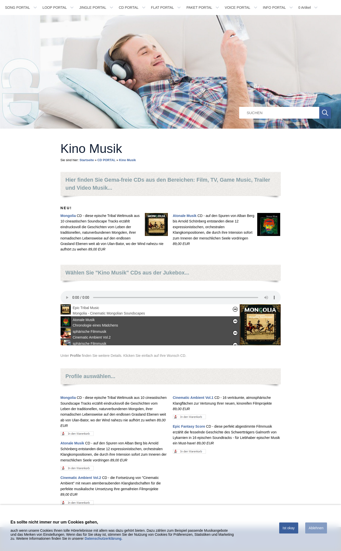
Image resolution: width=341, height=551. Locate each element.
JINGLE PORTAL (92, 8)
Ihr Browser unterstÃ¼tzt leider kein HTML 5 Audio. (171, 297)
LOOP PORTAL (55, 8)
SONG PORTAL (17, 8)
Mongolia (68, 216)
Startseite (87, 160)
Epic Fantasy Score (189, 426)
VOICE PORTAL (237, 8)
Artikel (304, 8)
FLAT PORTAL (162, 8)
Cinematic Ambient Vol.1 (193, 398)
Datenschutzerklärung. (103, 538)
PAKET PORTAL (199, 8)
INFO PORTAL (274, 8)
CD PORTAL (129, 8)
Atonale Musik (185, 216)
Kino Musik (127, 160)
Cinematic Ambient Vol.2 (81, 478)
